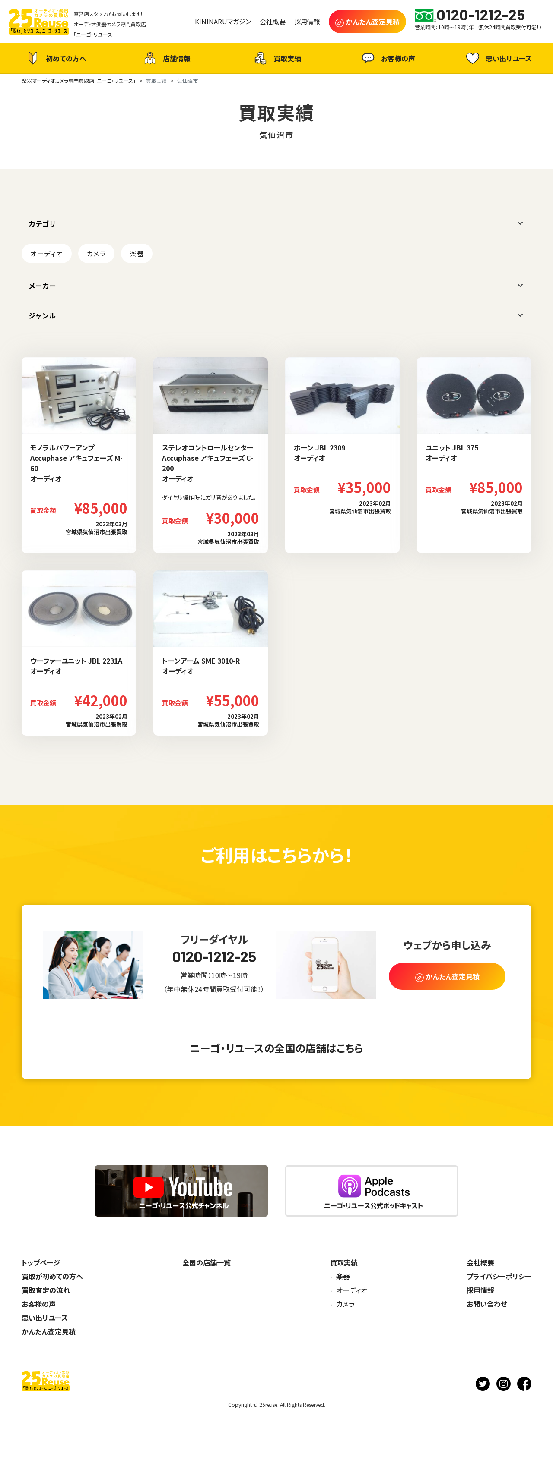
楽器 (137, 253)
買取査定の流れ (46, 1290)
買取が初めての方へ (52, 1276)
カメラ (96, 253)
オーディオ (46, 253)
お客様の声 (387, 58)
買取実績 (276, 58)
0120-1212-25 (214, 956)
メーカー (42, 285)
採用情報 (480, 1290)
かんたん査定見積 (49, 1331)
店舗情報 (166, 58)
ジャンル (42, 315)
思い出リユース (498, 58)
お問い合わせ (487, 1304)
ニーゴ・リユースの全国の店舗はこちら (276, 1047)
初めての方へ (55, 58)
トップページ (41, 1262)
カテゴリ (42, 223)
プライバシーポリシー (499, 1276)
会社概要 (480, 1262)
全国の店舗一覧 (206, 1262)
